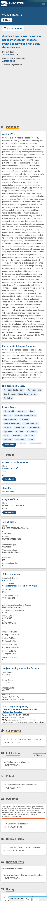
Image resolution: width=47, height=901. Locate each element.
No (36, 899)
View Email (9, 479)
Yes (27, 899)
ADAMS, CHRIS (10, 468)
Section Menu (13, 28)
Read (9, 445)
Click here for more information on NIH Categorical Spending (20, 710)
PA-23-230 (6, 580)
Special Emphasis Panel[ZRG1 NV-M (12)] (20, 586)
